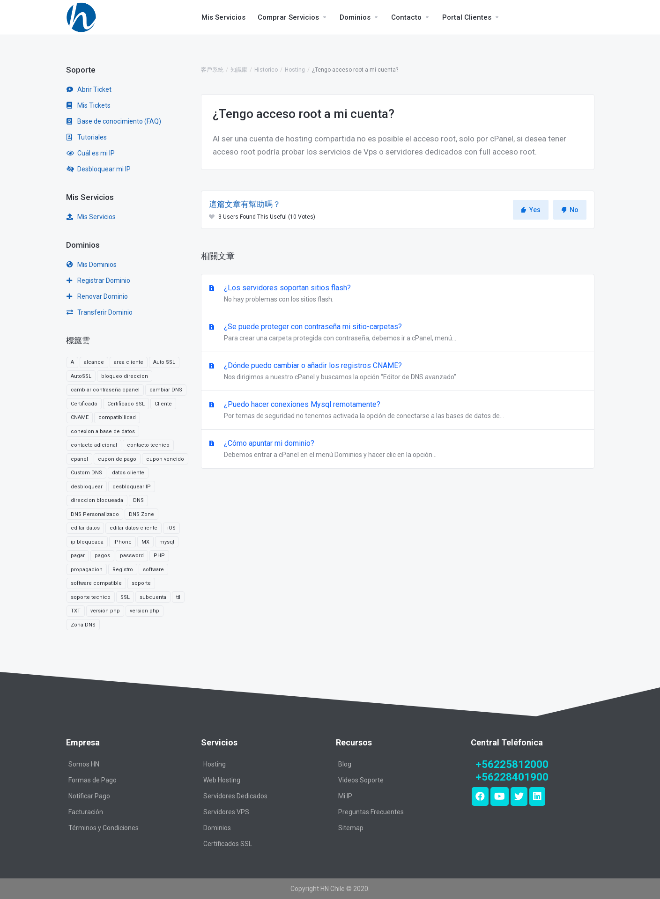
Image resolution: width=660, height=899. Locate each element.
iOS (171, 528)
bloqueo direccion (124, 376)
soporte (141, 583)
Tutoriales (87, 137)
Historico (266, 69)
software (153, 570)
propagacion (87, 570)
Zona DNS (83, 625)
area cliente (128, 362)
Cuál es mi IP (91, 153)
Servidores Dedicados (235, 796)
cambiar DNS (165, 390)
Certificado (84, 404)
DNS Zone (141, 514)
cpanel (79, 459)
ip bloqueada (87, 542)
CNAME (80, 417)
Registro (122, 570)
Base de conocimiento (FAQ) (114, 121)
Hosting (295, 69)
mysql (166, 542)
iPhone (122, 542)
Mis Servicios (91, 217)
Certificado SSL (126, 404)
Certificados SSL (227, 843)
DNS (138, 500)
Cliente (163, 404)
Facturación (85, 812)
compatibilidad (117, 417)
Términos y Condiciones (103, 828)
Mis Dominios (92, 264)
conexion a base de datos (103, 431)
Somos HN (83, 764)
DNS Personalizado (95, 514)
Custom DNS (86, 473)
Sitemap (350, 828)
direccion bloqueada (97, 500)
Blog (344, 764)
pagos (102, 556)
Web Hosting (221, 780)
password (132, 556)
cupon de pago (117, 459)
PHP (159, 556)
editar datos (85, 528)
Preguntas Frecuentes (371, 812)
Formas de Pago (92, 780)
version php (144, 611)
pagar (78, 556)
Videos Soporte (361, 780)
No (569, 210)
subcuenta (153, 597)
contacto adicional (94, 445)
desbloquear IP (131, 487)
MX (145, 542)
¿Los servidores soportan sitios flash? (397, 294)
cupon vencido (165, 459)
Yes (531, 210)
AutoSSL (81, 376)
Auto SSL (164, 362)
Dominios (217, 828)
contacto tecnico (148, 445)
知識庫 (238, 69)
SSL (125, 597)
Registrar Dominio (98, 280)
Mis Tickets (89, 105)
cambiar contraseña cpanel (105, 390)
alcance (94, 362)
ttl (178, 597)
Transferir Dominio (100, 312)
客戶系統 (212, 69)
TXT (76, 611)
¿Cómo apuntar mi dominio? (397, 449)
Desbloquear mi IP (99, 169)
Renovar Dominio (97, 296)
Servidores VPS (226, 812)
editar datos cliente (133, 528)
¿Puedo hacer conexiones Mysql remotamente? (397, 410)
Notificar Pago (89, 796)
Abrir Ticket (89, 89)
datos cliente (128, 473)
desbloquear (87, 487)
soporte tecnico (91, 597)
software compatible (96, 583)
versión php (105, 611)
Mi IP (345, 796)
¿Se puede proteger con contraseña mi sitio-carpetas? (397, 333)
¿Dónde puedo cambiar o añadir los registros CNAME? (397, 372)
